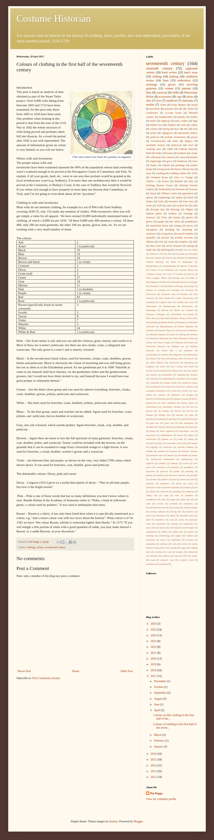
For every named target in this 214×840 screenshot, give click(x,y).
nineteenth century (188, 133)
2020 (154, 658)
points (183, 479)
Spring (182, 334)
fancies (177, 411)
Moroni (165, 310)
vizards (173, 548)
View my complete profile (161, 799)
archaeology (151, 354)
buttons (175, 370)
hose (195, 128)
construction (155, 386)
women (169, 88)
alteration (188, 350)
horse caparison (167, 431)
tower (162, 539)
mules (195, 455)
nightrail (150, 463)
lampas (194, 443)
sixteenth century (159, 68)
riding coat (151, 495)
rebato (152, 491)
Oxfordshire (176, 314)
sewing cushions (157, 511)
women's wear (167, 560)
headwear (182, 161)
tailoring (165, 249)
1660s (170, 149)
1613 (185, 249)
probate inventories (175, 137)
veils (174, 544)
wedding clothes (177, 173)
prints (190, 483)
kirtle (160, 443)
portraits (169, 108)
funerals (180, 415)
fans (148, 100)
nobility (162, 463)
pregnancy (165, 483)
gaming (161, 419)
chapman (181, 374)
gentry (149, 221)
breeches (173, 201)
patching (189, 471)
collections (155, 157)
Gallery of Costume (156, 290)
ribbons (150, 241)
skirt (148, 519)
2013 (154, 771)
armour (165, 354)
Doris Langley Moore (156, 278)
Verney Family (164, 342)
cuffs (195, 205)
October (159, 687)
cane (185, 370)
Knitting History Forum (159, 185)
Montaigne (151, 310)
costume (170, 157)
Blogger (138, 821)
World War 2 (169, 350)
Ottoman (180, 189)
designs (189, 395)
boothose (181, 153)
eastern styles (187, 403)
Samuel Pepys (165, 330)
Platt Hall (164, 318)
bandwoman (192, 354)
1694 (151, 254)
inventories (151, 439)
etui (188, 407)
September (160, 692)
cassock (153, 374)
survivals (173, 527)
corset (178, 386)
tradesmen (176, 539)
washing (160, 173)
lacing (184, 443)
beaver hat (193, 358)
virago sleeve (160, 548)
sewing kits (175, 511)
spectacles (160, 523)
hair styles (174, 221)
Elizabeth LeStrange (173, 286)
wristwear (163, 564)
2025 (154, 629)
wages (183, 548)
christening (167, 378)
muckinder (183, 455)
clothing (30, 547)
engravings (156, 161)
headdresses (191, 221)
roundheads (151, 499)
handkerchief (165, 117)
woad (152, 560)
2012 (154, 777)
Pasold (190, 314)
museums (187, 100)
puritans (187, 487)
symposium (151, 531)
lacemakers (172, 443)
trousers (189, 539)
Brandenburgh (169, 266)
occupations (167, 233)
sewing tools (163, 169)
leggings (154, 447)
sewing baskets (191, 507)
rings (166, 495)
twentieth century (155, 145)
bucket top (151, 370)
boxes (162, 366)
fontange (188, 213)
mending (169, 229)
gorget (161, 221)
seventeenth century (55, 547)
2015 (154, 759)
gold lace (154, 423)
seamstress (188, 503)
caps (179, 96)
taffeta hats (177, 531)
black (190, 197)
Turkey (149, 342)
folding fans (165, 415)
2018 (154, 670)
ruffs (163, 499)
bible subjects (157, 362)
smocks (190, 169)
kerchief (150, 443)
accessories (165, 96)
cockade (194, 378)
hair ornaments (186, 423)
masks (153, 165)
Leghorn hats (165, 302)
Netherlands (164, 189)
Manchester (151, 306)
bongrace (150, 366)
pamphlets (189, 467)
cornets (168, 386)
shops (173, 515)
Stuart (153, 193)
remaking (176, 491)
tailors (191, 531)
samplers (183, 241)
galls (191, 415)
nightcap (165, 120)
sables (183, 499)
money (170, 455)
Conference (152, 112)
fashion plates (154, 213)
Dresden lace (178, 278)
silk (180, 108)
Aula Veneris (156, 258)
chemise (194, 374)
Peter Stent (151, 318)
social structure (174, 245)
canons (194, 370)
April (157, 710)
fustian (176, 217)
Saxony (179, 330)
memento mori (156, 455)
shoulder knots (187, 515)
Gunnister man (168, 294)
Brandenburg (152, 266)
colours (40, 547)
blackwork (174, 362)
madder (149, 451)
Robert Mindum (185, 326)
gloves (172, 84)
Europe (190, 286)
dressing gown (164, 398)
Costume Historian (53, 18)
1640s (175, 92)
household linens (159, 225)
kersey (190, 225)
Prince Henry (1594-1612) (185, 318)
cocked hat (182, 205)
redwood (164, 491)
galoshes (150, 419)
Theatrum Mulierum (159, 338)
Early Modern (178, 104)
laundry (181, 117)
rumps (173, 499)
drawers (149, 398)
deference (175, 395)
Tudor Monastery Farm (183, 338)
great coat (169, 423)
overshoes (161, 467)
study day (151, 249)
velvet (184, 544)
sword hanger (188, 527)
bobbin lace (156, 125)
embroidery (184, 80)
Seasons (193, 189)
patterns (186, 88)
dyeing (166, 128)
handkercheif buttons (155, 427)
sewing (176, 507)
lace (158, 100)
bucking (163, 370)
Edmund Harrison (180, 282)
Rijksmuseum (166, 326)
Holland (178, 181)
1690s (195, 249)
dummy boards (181, 398)
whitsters (154, 556)
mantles (161, 451)
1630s (163, 104)
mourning (187, 229)
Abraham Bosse (159, 177)
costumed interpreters (156, 390)
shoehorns (160, 515)
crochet (184, 390)
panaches (150, 471)
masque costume (190, 451)
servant (165, 507)
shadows (190, 511)
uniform (163, 544)
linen (166, 80)
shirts (175, 141)
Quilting (153, 322)
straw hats (150, 527)
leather (194, 117)
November (160, 681)
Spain (172, 334)
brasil (191, 366)
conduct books (170, 382)
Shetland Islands (157, 334)
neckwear (151, 233)
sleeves (177, 169)
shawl (148, 515)
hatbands (180, 427)
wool (190, 145)
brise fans (188, 201)
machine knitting (185, 447)
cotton (182, 157)
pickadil (194, 475)
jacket (153, 133)
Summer (194, 334)
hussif (180, 435)
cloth (159, 205)
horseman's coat (186, 431)
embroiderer (151, 407)
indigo (191, 435)
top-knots (150, 539)
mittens (166, 165)
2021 (154, 652)
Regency (182, 322)
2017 (154, 676)
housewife (151, 435)
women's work (186, 560)
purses (194, 137)
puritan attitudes (171, 487)
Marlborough (169, 306)
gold (195, 419)
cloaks (194, 153)
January (159, 746)
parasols (164, 471)
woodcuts (150, 564)
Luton (191, 302)
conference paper (189, 382)
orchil (186, 463)
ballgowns (177, 354)
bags (195, 120)
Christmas (169, 270)
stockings (151, 84)
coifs (183, 125)
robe (161, 241)
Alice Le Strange (183, 177)
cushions (161, 395)
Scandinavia (192, 330)
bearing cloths (176, 358)
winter (195, 556)
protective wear (153, 487)
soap (171, 519)
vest (176, 249)
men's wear (191, 72)
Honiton (184, 294)
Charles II (155, 270)
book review (169, 72)
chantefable (167, 374)
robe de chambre (184, 495)
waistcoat (161, 92)
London (180, 302)
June (157, 704)
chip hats (153, 378)
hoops (152, 431)
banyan (153, 358)
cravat (174, 390)
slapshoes (159, 519)
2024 (154, 635)
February (159, 740)
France (165, 181)
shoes (190, 96)
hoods (194, 104)
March (158, 734)
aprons (149, 197)
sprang (190, 245)
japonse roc (167, 439)
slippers (189, 141)
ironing (177, 225)
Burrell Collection (189, 266)
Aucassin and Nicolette (187, 254)
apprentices (188, 193)
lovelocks (167, 447)
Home (75, 671)
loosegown (151, 229)
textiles (150, 104)
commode (154, 382)
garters (189, 217)
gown (169, 161)
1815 (169, 254)
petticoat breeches (177, 475)
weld (169, 552)
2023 (154, 641)
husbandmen (166, 435)
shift (195, 241)
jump (180, 439)
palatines (175, 467)
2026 (154, 623)
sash (192, 499)
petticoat (154, 137)
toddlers (190, 535)
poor (192, 479)
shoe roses (155, 245)
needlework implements (162, 459)
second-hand (152, 507)
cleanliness (181, 378)
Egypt (195, 282)
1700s (161, 254)
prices (179, 483)
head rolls (193, 427)
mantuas (173, 451)
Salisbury (150, 330)
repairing (190, 491)
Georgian (175, 290)
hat (171, 427)
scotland (173, 503)
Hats (148, 92)
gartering (185, 419)
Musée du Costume (184, 310)
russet (171, 241)
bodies (149, 201)
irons (195, 161)
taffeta (164, 531)
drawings (175, 209)
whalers (179, 552)
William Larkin (169, 193)
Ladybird (150, 302)
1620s (190, 108)
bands (169, 153)
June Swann (164, 298)
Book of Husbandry (182, 262)
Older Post (127, 671)
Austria (169, 258)
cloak (149, 205)
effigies (189, 209)
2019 (154, 664)
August (158, 698)
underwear (176, 145)
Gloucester (151, 294)
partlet (177, 471)
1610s (194, 173)
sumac (162, 527)
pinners (164, 479)
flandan (149, 415)
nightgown (167, 133)
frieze (164, 217)
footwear (150, 217)
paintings (180, 165)
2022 (154, 646)
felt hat (190, 411)
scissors (160, 503)
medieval (171, 100)
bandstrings (164, 197)
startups (174, 523)
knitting (173, 76)
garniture (173, 419)
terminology (164, 535)
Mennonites (187, 306)
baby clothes (181, 120)
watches (158, 552)
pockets (165, 237)
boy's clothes (177, 366)
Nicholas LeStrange (155, 314)
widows (166, 556)
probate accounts (184, 237)
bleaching (189, 362)
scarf (148, 503)
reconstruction (158, 141)
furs (186, 128)
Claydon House (186, 270)
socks (181, 519)
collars (194, 125)
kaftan (191, 439)
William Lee (177, 346)
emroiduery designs (171, 407)
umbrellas (150, 544)
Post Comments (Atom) (46, 678)
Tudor (159, 153)
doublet (194, 157)
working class (153, 149)
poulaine (150, 483)
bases (163, 358)
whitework (193, 552)
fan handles (163, 411)
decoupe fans (157, 209)
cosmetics (189, 386)
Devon (191, 274)
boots (161, 201)
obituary (174, 463)
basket (179, 197)
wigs (176, 556)
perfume (161, 475)
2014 (154, 765)
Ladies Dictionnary (184, 298)
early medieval (168, 403)
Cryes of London (175, 274)
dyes (176, 128)
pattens (149, 475)
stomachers (188, 523)
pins (174, 479)
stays (148, 173)
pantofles (151, 237)
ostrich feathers (186, 233)
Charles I (151, 181)
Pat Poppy (156, 793)
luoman (113, 821)
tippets (178, 535)
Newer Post (24, 671)
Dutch (164, 282)
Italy (190, 181)
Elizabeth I (155, 286)
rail (196, 487)
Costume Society (154, 274)
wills (185, 556)
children (171, 125)
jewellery (155, 108)
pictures (153, 479)
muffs (153, 120)
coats (169, 205)
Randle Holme (167, 322)
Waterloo (179, 342)
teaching (150, 535)
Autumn (180, 258)
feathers (173, 213)
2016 (154, 753)
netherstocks (187, 459)
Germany (189, 290)
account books (173, 112)
